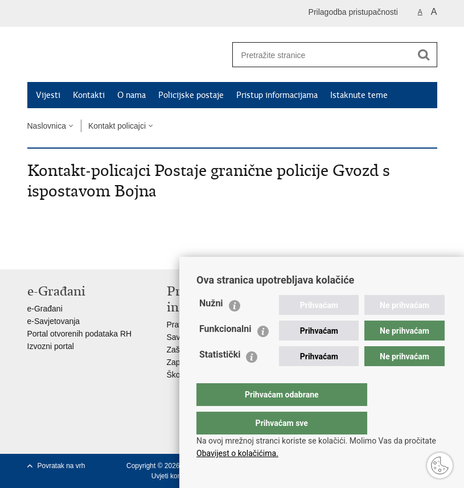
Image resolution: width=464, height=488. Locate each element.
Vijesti (48, 95)
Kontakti (89, 95)
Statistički (219, 377)
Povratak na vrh (61, 466)
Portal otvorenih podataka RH (79, 333)
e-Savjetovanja (53, 321)
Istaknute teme (359, 95)
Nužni (211, 326)
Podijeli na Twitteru (82, 251)
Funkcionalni (225, 351)
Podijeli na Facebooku (58, 251)
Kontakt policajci (117, 125)
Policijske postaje (191, 95)
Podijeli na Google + (107, 251)
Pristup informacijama (277, 95)
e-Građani (45, 308)
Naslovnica (46, 125)
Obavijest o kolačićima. (237, 453)
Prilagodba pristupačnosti (353, 12)
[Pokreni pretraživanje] (424, 55)
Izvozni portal (50, 346)
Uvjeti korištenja (175, 476)
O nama (131, 95)
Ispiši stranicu (33, 251)
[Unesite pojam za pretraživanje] (318, 55)
